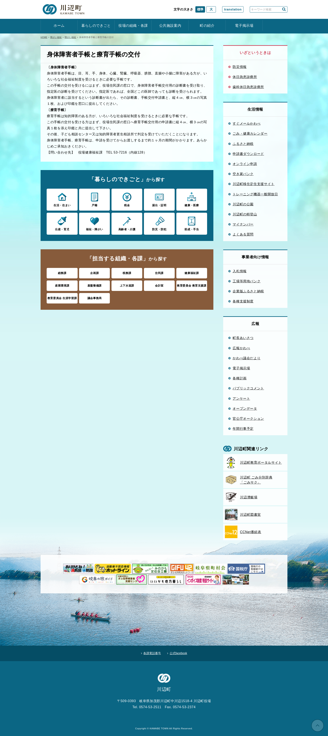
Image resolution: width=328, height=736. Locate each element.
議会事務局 (94, 297)
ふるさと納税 (243, 144)
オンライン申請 (245, 164)
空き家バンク (243, 174)
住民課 (159, 272)
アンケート (241, 398)
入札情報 (240, 271)
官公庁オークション (248, 418)
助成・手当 (191, 223)
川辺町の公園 (243, 204)
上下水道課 (127, 285)
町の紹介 (207, 26)
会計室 (159, 285)
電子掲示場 (244, 26)
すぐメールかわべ (246, 123)
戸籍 (94, 199)
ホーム (59, 26)
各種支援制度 (243, 301)
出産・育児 (62, 223)
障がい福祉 (56, 37)
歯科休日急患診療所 (248, 87)
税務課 (127, 272)
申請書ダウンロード (248, 154)
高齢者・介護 (126, 223)
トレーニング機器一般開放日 (255, 194)
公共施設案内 (170, 26)
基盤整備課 (94, 285)
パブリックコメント (248, 388)
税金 (126, 199)
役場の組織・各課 (133, 26)
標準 (200, 9)
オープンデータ (245, 408)
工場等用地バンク (246, 281)
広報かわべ (241, 348)
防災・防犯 (159, 223)
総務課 (62, 272)
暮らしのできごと (96, 26)
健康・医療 (191, 199)
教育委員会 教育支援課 (191, 285)
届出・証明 (159, 199)
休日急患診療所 (245, 77)
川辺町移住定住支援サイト (253, 184)
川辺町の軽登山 (245, 214)
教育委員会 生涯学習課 (62, 297)
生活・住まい (62, 199)
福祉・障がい (94, 223)
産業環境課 (62, 285)
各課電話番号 (151, 653)
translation (233, 9)
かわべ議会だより (246, 358)
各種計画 (240, 378)
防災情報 (240, 67)
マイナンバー (243, 224)
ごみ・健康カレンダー (250, 133)
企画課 (94, 272)
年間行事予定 (243, 428)
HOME (44, 37)
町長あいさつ (243, 338)
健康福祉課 (191, 272)
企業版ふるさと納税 (248, 291)
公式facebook (179, 653)
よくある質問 (243, 234)
